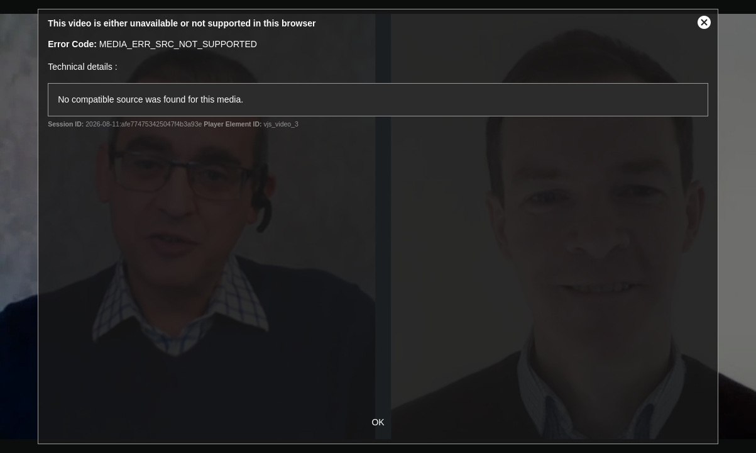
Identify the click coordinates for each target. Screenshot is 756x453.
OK (377, 422)
